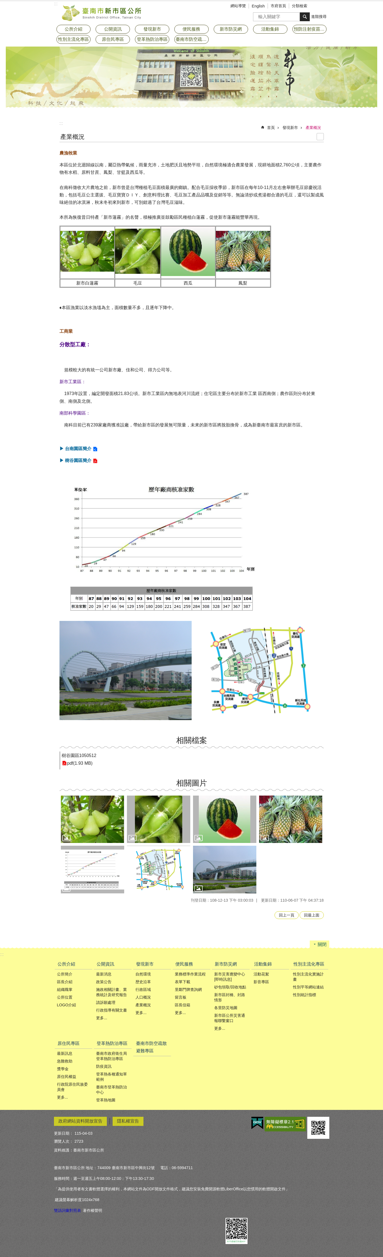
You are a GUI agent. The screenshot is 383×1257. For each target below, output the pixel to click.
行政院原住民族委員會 (72, 1087)
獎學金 (63, 1069)
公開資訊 (105, 964)
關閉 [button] (322, 944)
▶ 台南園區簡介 (75, 448)
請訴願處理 (105, 1002)
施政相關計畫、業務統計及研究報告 (111, 992)
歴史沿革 (143, 982)
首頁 (271, 127)
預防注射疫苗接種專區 (310, 29)
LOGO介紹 (66, 1005)
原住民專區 (69, 1043)
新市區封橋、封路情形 (229, 997)
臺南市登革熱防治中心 (111, 1089)
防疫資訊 (104, 1066)
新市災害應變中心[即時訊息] (229, 977)
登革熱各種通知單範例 (111, 1077)
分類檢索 (299, 6)
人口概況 (143, 997)
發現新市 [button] (152, 29)
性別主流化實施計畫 (308, 977)
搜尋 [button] (305, 16)
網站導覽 (238, 6)
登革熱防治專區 (112, 1043)
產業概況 (313, 127)
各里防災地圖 (225, 1007)
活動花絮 (261, 974)
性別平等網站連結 (308, 987)
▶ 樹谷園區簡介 (75, 460)
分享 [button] (325, 6)
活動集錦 (263, 964)
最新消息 (104, 974)
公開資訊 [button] (113, 29)
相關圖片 (191, 783)
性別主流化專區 (309, 964)
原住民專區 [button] (113, 39)
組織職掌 (64, 989)
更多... (101, 1018)
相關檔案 (191, 740)
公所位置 (64, 997)
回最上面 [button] (311, 915)
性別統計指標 (304, 995)
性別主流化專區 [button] (73, 39)
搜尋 (257, 15)
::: (61, 123)
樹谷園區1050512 (79, 755)
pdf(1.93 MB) (80, 763)
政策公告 (104, 982)
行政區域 (143, 989)
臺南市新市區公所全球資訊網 (102, 12)
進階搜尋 (319, 16)
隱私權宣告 (128, 1121)
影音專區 (261, 982)
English (258, 6)
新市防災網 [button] (231, 29)
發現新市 (290, 127)
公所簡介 (64, 974)
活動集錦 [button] (270, 29)
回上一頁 (286, 915)
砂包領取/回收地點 (230, 987)
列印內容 (320, 136)
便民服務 (184, 964)
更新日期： (63, 1133)
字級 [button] (317, 6)
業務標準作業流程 (190, 974)
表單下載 (182, 982)
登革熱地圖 (105, 1100)
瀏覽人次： (63, 1141)
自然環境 (143, 974)
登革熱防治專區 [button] (152, 39)
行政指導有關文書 (111, 1010)
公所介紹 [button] (73, 29)
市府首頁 (278, 6)
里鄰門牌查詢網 (188, 989)
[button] (92, 819)
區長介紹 (64, 982)
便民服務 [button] (191, 29)
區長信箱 (182, 1005)
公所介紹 (66, 964)
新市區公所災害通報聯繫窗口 (229, 1018)
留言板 (180, 997)
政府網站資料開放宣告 (80, 1121)
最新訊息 (64, 1053)
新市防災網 (226, 964)
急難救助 (64, 1061)
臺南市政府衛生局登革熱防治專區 (111, 1056)
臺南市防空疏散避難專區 (192, 39)
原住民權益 (66, 1076)
